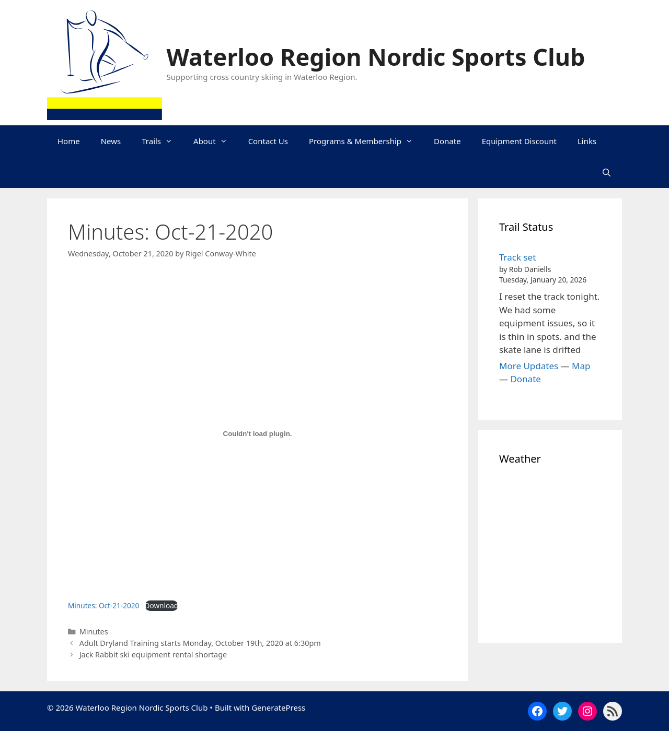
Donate (447, 141)
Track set (517, 257)
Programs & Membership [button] (366, 141)
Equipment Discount (519, 141)
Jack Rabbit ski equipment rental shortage (153, 654)
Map (581, 366)
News (111, 141)
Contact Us (268, 141)
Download (162, 605)
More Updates (528, 366)
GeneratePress (278, 707)
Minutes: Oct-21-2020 (103, 605)
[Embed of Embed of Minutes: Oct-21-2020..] (257, 434)
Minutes (93, 631)
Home (68, 141)
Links (587, 141)
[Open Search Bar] (606, 172)
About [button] (215, 141)
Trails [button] (162, 141)
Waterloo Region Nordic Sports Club (376, 57)
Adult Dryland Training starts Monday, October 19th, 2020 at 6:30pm (200, 643)
